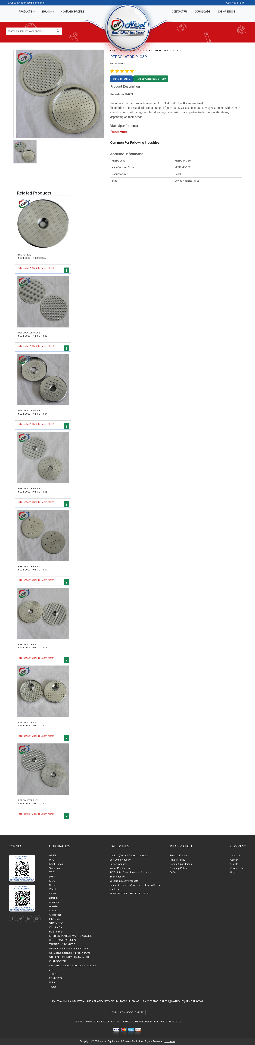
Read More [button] (118, 132)
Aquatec (54, 906)
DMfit (52, 876)
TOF (51, 872)
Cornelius (54, 910)
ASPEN (53, 855)
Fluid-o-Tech (56, 931)
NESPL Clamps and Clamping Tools (68, 948)
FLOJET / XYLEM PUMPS (62, 940)
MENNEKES (55, 978)
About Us (235, 855)
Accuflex (54, 902)
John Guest (55, 919)
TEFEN (53, 974)
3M (50, 969)
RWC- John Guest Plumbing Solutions (131, 872)
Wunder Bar (56, 927)
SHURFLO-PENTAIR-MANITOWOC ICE (70, 936)
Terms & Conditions (181, 864)
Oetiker (53, 893)
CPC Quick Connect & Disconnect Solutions (73, 965)
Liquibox (53, 898)
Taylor (52, 986)
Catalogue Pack (235, 2)
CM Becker (55, 914)
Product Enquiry (179, 855)
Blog (232, 872)
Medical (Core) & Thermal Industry (129, 855)
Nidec (52, 982)
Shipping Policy (178, 868)
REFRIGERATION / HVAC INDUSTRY (130, 893)
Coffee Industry (118, 864)
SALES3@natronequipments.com (26, 2)
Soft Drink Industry (120, 859)
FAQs (173, 872)
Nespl (52, 885)
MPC (51, 859)
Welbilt (53, 889)
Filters (175, 51)
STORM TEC (56, 923)
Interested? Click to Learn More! (36, 268)
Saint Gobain (56, 864)
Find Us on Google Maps (128, 1012)
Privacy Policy (177, 859)
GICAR (52, 881)
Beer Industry (117, 876)
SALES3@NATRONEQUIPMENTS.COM (181, 1001)
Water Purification (120, 868)
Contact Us (236, 868)
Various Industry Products (124, 881)
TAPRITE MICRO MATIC (62, 944)
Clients (234, 864)
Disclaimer (169, 1041)
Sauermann (55, 868)
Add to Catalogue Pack (151, 78)
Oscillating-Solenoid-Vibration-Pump (69, 953)
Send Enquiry (121, 78)
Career (234, 859)
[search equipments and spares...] (30, 31)
